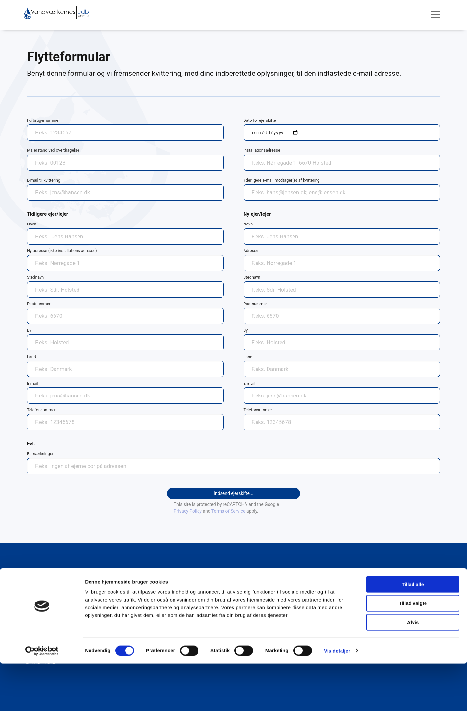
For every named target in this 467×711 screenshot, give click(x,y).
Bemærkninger (40, 453)
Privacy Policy (188, 511)
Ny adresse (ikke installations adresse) (62, 250)
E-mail (32, 383)
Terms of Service (228, 511)
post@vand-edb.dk (45, 606)
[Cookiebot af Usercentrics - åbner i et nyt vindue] (42, 698)
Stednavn (35, 277)
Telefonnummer (41, 409)
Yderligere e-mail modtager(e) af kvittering (282, 180)
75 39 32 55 (38, 600)
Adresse (251, 250)
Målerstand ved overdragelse (53, 150)
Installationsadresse (262, 150)
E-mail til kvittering (43, 180)
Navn (31, 224)
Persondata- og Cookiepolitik (285, 578)
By (29, 330)
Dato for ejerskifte (260, 120)
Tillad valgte (413, 651)
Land (31, 356)
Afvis (413, 669)
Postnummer (39, 303)
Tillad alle (413, 632)
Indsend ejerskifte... (233, 493)
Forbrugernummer (43, 120)
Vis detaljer (337, 698)
